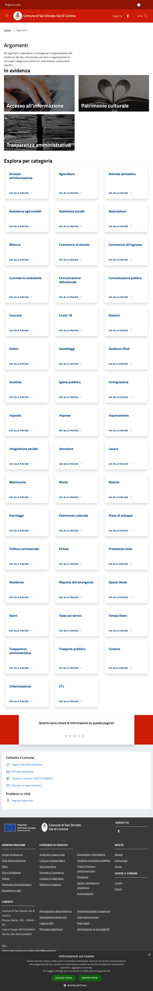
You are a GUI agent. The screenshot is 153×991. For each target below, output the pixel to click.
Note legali (83, 923)
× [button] (149, 955)
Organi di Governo (12, 855)
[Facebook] (126, 16)
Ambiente (82, 877)
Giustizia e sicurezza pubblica (93, 860)
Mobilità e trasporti (50, 884)
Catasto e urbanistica (51, 878)
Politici (6, 878)
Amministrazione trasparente (93, 911)
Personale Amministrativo (16, 884)
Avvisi (118, 867)
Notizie (119, 855)
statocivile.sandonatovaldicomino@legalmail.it (29, 951)
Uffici (5, 867)
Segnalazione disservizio (53, 917)
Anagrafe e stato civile (52, 855)
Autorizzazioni (85, 894)
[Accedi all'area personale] (138, 4)
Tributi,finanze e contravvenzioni (86, 868)
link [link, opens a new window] (108, 971)
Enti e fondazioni (11, 872)
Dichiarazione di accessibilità (93, 929)
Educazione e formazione (91, 854)
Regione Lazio (13, 5)
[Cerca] (146, 16)
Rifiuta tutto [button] (90, 977)
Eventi (118, 889)
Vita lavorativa (48, 867)
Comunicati (121, 861)
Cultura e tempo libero (52, 861)
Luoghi (118, 883)
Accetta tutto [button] (63, 978)
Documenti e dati (11, 890)
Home (7, 30)
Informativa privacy (88, 917)
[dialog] (76, 971)
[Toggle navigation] (7, 16)
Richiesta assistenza (51, 929)
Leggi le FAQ (46, 923)
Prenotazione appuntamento (56, 911)
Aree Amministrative (14, 861)
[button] (76, 985)
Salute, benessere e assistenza (88, 885)
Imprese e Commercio (52, 872)
